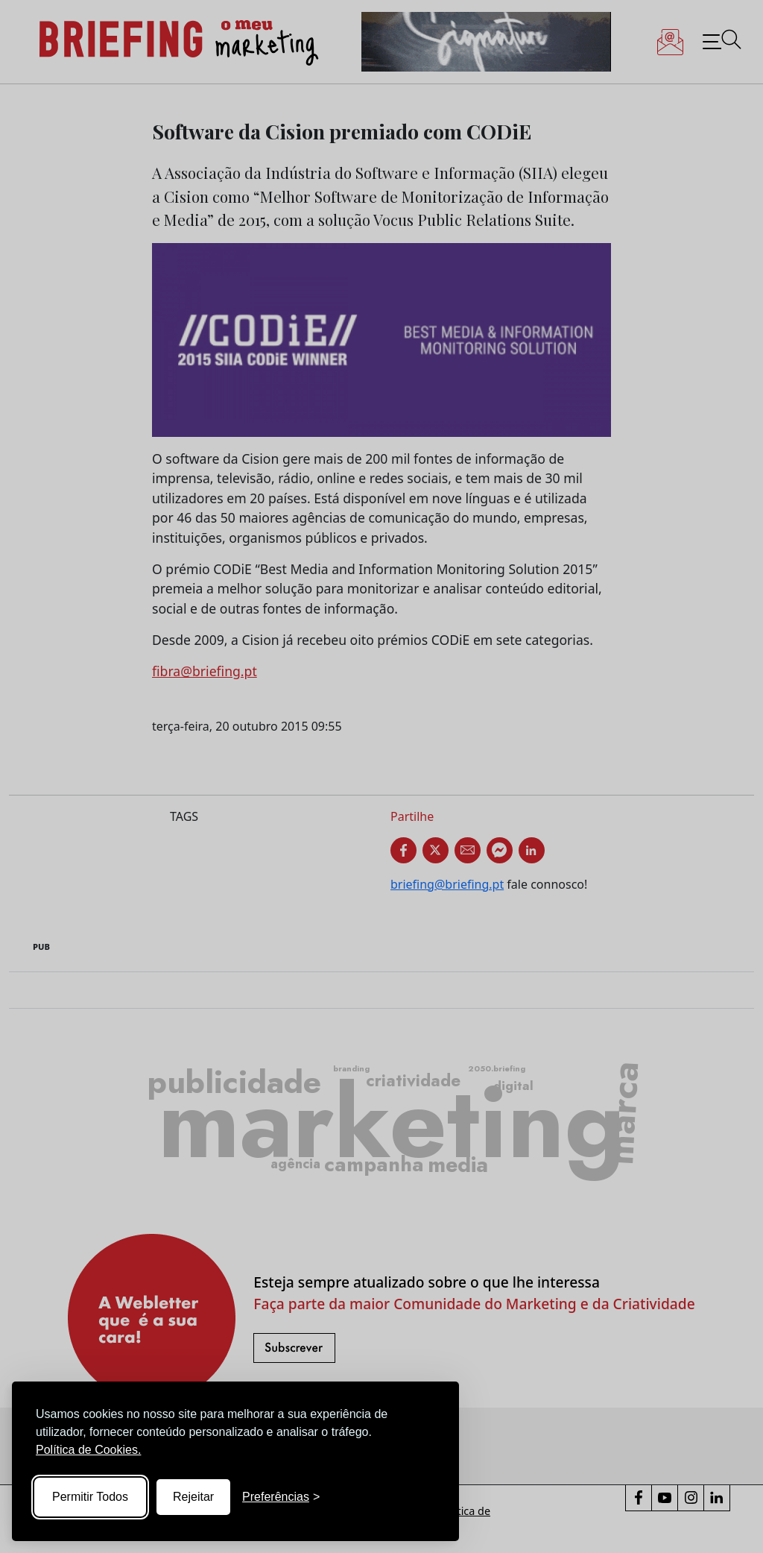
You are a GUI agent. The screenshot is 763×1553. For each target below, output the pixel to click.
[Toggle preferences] (281, 1497)
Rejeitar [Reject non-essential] (193, 1496)
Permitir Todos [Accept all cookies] (90, 1496)
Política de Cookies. (88, 1449)
